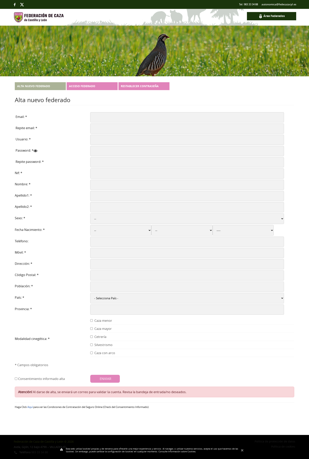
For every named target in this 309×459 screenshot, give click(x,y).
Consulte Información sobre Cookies (176, 451)
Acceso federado (82, 86)
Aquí (30, 407)
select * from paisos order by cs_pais (187, 298)
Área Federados (271, 16)
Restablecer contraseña (140, 86)
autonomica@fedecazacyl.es (279, 4)
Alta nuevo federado (33, 86)
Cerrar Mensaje (242, 449)
